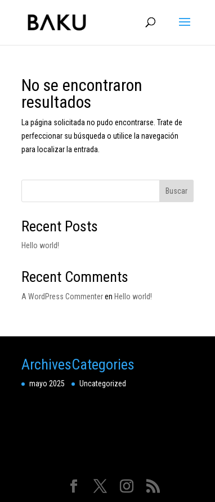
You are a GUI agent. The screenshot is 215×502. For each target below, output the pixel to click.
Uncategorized (102, 383)
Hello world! (40, 245)
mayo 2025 (47, 383)
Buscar (176, 190)
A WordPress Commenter (62, 296)
